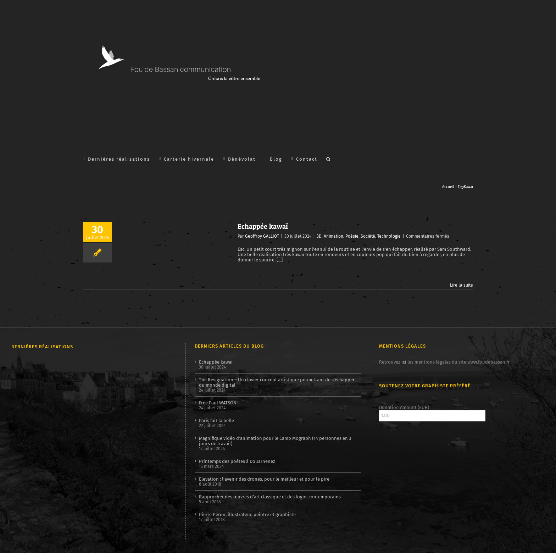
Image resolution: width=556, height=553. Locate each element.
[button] (328, 158)
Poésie (351, 236)
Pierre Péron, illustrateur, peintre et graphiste (247, 514)
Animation (333, 236)
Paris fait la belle (216, 420)
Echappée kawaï (263, 226)
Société (368, 236)
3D (319, 236)
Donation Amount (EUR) (404, 407)
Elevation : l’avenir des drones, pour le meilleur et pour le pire (264, 479)
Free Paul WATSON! (218, 402)
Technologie (389, 236)
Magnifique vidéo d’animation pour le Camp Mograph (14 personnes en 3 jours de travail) (275, 441)
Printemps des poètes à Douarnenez (237, 461)
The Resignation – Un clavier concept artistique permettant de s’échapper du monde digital (277, 382)
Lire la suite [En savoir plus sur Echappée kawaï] (461, 285)
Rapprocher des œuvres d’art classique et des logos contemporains (270, 496)
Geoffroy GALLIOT (262, 236)
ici (403, 362)
